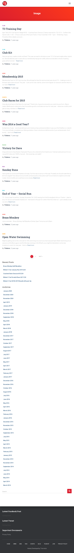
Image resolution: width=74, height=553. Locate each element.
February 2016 (7, 414)
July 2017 (6, 354)
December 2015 (8, 422)
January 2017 (7, 377)
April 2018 (6, 324)
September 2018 (8, 317)
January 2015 (7, 455)
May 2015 (6, 440)
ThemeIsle (43, 548)
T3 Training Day (11, 28)
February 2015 (7, 451)
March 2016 (7, 410)
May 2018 (6, 321)
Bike (20, 544)
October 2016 (7, 388)
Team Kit (46, 544)
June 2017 (6, 358)
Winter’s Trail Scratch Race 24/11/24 (14, 277)
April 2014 (6, 481)
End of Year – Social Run (16, 193)
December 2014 (8, 459)
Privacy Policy (6, 534)
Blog (39, 544)
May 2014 (6, 477)
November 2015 (8, 425)
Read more (19, 61)
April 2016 (6, 407)
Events (4, 97)
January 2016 (7, 418)
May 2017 (6, 362)
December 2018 (8, 309)
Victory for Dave (12, 148)
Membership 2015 (12, 76)
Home (8, 544)
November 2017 (8, 339)
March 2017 (7, 369)
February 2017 (7, 373)
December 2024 (8, 294)
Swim (14, 544)
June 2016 (6, 399)
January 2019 (7, 306)
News (3, 73)
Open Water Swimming (16, 237)
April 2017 (6, 366)
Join (53, 544)
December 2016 (8, 380)
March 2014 (7, 485)
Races (4, 145)
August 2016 (7, 392)
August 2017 (7, 351)
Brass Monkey (10, 217)
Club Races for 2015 (13, 100)
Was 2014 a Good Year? (15, 124)
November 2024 (8, 298)
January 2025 (7, 291)
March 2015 (7, 448)
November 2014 (8, 463)
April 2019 (6, 302)
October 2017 (7, 343)
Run (3, 166)
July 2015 (6, 436)
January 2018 (7, 332)
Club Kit (7, 52)
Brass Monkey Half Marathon (12, 266)
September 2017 (8, 347)
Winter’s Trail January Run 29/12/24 (14, 270)
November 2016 (8, 384)
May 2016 (6, 403)
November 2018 (8, 313)
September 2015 (8, 433)
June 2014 (6, 474)
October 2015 (7, 429)
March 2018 (7, 328)
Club (3, 25)
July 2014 (6, 470)
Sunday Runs (10, 169)
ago (14, 40)
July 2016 (6, 395)
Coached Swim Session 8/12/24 (13, 273)
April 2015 (6, 444)
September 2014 (8, 466)
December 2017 (8, 336)
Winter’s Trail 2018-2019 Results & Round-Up (17, 281)
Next (40, 256)
